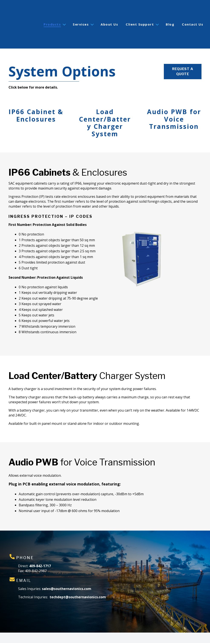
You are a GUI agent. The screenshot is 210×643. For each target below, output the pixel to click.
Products (52, 14)
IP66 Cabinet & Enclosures (36, 95)
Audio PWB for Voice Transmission (174, 98)
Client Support (140, 14)
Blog (170, 14)
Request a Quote (182, 51)
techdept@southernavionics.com (78, 576)
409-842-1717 (40, 545)
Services (81, 14)
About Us (109, 14)
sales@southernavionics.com (66, 568)
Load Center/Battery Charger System (105, 102)
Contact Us (192, 14)
